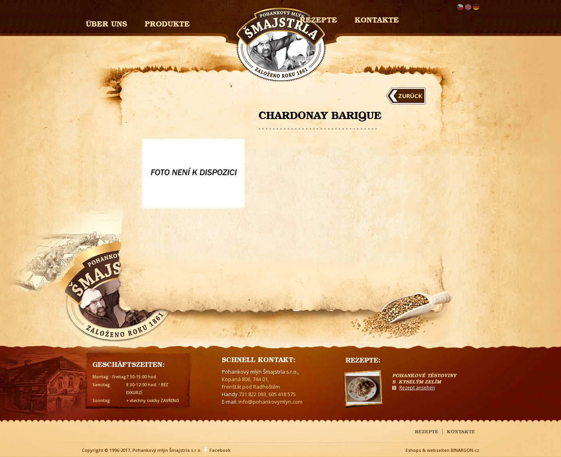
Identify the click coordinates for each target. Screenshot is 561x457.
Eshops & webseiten (428, 450)
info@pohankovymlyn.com (270, 401)
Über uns (106, 23)
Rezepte (426, 431)
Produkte (167, 23)
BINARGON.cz (465, 450)
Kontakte (377, 19)
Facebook (220, 450)
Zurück (410, 96)
